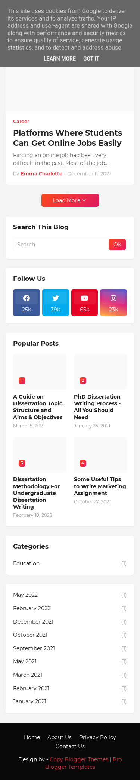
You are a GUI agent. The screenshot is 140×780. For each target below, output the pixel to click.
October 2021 (70, 635)
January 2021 (70, 702)
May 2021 (70, 662)
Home (32, 737)
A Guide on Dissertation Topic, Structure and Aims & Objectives (38, 407)
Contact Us (70, 746)
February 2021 (70, 689)
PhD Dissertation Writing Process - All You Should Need (97, 407)
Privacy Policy (97, 737)
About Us (59, 737)
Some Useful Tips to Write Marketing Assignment (100, 486)
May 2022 (70, 595)
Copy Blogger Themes (79, 759)
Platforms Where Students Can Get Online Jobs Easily (67, 138)
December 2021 (70, 622)
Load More (66, 200)
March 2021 (70, 675)
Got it (91, 59)
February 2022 (70, 608)
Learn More (60, 59)
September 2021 (70, 648)
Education (70, 564)
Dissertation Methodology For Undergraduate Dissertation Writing (36, 493)
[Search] (61, 244)
